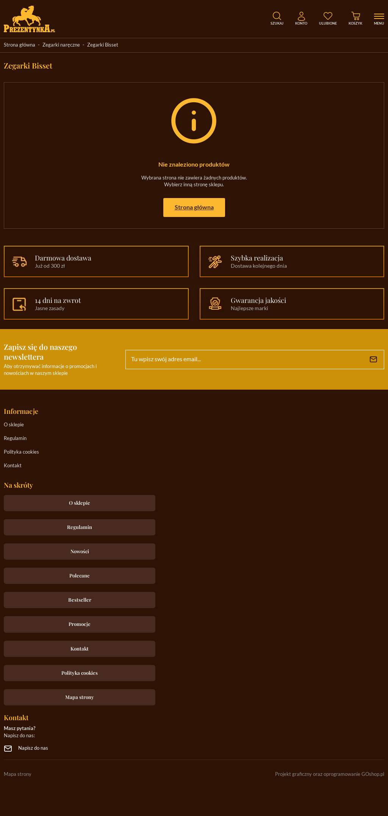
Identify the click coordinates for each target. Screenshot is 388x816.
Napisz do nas (33, 748)
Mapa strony (79, 697)
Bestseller (79, 599)
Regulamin (15, 438)
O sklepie (14, 425)
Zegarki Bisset (102, 45)
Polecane (79, 575)
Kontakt (13, 465)
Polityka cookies (21, 452)
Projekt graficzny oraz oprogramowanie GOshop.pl (329, 774)
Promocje (80, 624)
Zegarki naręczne (61, 45)
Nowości (79, 551)
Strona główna (19, 45)
